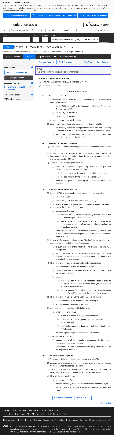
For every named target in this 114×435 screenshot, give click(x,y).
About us (27, 420)
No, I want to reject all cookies (95, 15)
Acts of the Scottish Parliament (15, 52)
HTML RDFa (53, 414)
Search (8, 47)
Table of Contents (13, 57)
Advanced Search (104, 43)
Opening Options (12, 95)
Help (20, 420)
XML (33, 414)
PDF (28, 414)
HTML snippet (20, 414)
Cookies (83, 420)
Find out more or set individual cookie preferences (56, 15)
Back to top (106, 403)
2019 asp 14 (35, 52)
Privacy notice (72, 420)
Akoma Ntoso (41, 414)
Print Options (102, 62)
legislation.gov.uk (20, 24)
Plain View (88, 62)
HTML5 (10, 414)
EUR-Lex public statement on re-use (67, 432)
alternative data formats (44, 410)
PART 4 (46, 52)
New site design (9, 420)
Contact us (59, 420)
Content (29, 57)
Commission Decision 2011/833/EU (73, 429)
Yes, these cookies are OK (18, 15)
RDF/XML (62, 414)
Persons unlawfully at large (62, 52)
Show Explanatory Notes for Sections (20, 88)
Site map (37, 420)
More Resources (66, 57)
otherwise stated (80, 426)
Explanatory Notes (45, 57)
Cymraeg (107, 30)
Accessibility (48, 420)
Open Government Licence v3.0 (48, 426)
